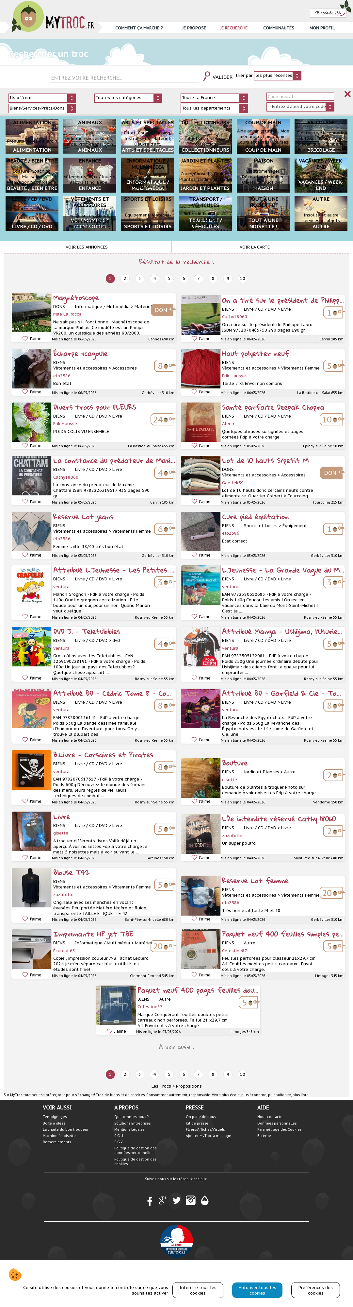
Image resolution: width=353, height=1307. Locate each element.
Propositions (189, 1086)
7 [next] (198, 278)
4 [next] (154, 278)
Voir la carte (255, 247)
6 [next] (184, 278)
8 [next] (213, 278)
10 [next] (242, 278)
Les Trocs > (163, 1086)
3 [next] (139, 278)
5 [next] (169, 278)
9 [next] (228, 278)
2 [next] (125, 278)
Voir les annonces (87, 247)
